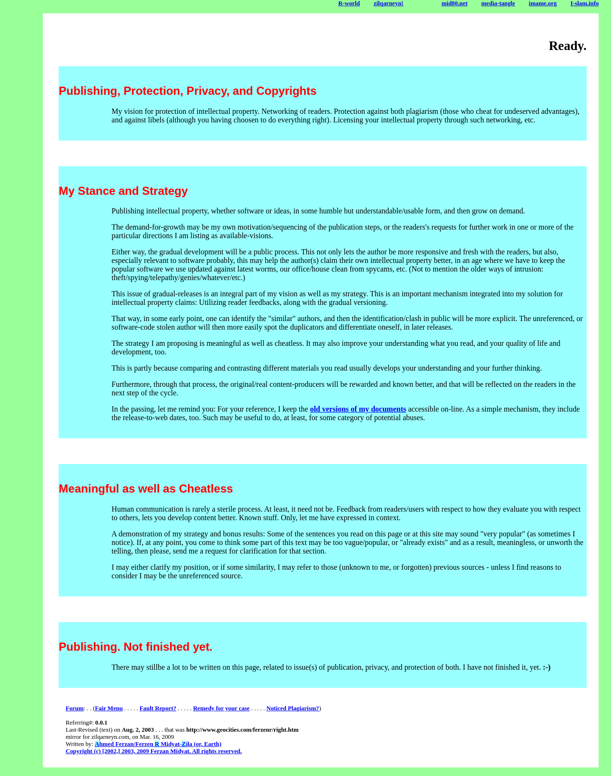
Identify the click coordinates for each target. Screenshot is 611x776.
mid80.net (455, 3)
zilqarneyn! (389, 3)
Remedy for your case (221, 708)
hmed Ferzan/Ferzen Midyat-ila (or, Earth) (158, 744)
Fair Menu (108, 708)
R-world (349, 3)
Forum (75, 708)
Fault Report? (158, 708)
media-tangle (498, 3)
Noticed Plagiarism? (292, 708)
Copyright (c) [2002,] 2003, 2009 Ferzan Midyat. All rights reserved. (154, 751)
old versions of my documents (358, 409)
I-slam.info (584, 3)
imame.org (543, 3)
